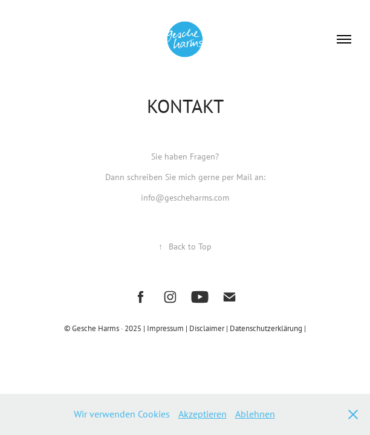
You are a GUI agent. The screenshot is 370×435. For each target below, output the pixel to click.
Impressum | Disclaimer (186, 328)
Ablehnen (255, 414)
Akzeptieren (202, 414)
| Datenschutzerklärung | (266, 328)
